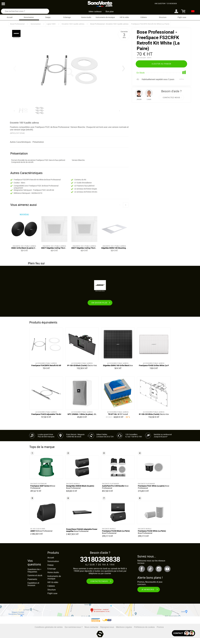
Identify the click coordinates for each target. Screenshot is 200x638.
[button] (123, 68)
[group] (69, 70)
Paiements (32, 579)
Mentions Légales (124, 627)
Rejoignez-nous (107, 627)
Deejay (48, 17)
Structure (162, 17)
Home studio (86, 17)
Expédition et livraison (33, 584)
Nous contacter (91, 627)
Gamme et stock (35, 575)
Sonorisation (29, 17)
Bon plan (110, 11)
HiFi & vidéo (124, 17)
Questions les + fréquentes (34, 570)
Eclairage (67, 17)
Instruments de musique (105, 17)
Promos (160, 627)
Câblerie (143, 17)
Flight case (182, 17)
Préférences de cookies (144, 627)
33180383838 (100, 559)
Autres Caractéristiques (20, 142)
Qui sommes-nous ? (74, 627)
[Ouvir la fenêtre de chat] (183, 633)
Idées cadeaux (95, 11)
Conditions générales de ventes (49, 627)
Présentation (38, 142)
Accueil (9, 17)
